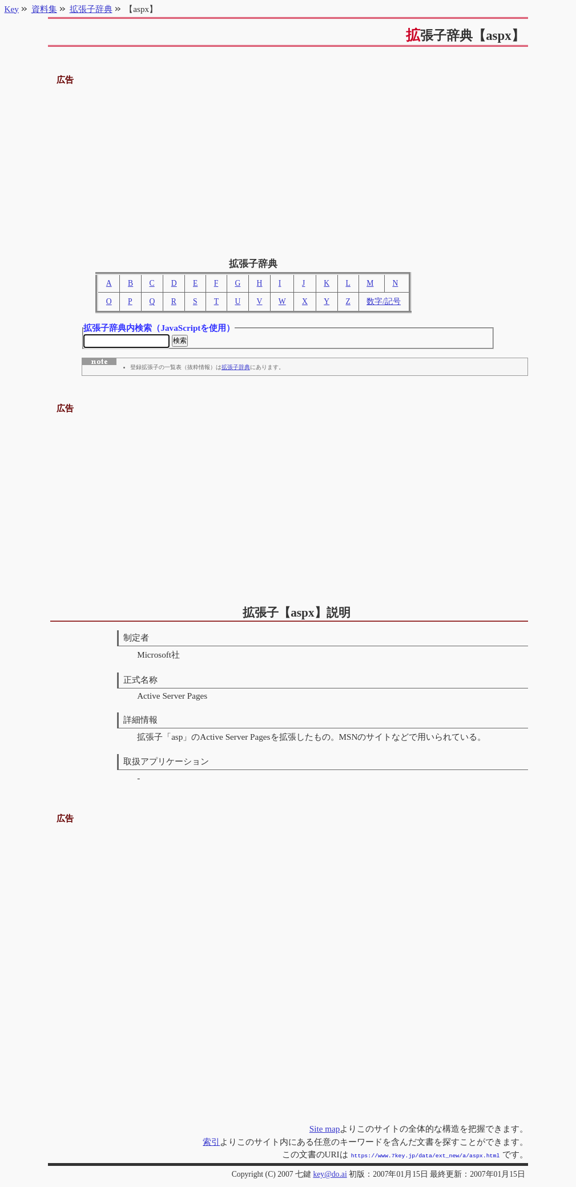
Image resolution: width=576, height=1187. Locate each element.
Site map (324, 1130)
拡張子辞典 (235, 369)
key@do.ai (330, 1174)
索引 (211, 1143)
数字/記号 (383, 301)
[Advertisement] (288, 167)
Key (12, 9)
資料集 (44, 9)
